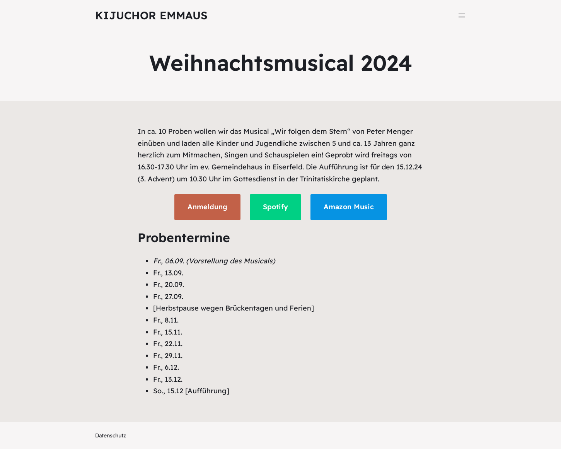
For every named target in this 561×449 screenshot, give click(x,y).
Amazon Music (349, 206)
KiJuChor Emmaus (151, 15)
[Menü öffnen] (461, 15)
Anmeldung (207, 206)
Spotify (275, 206)
